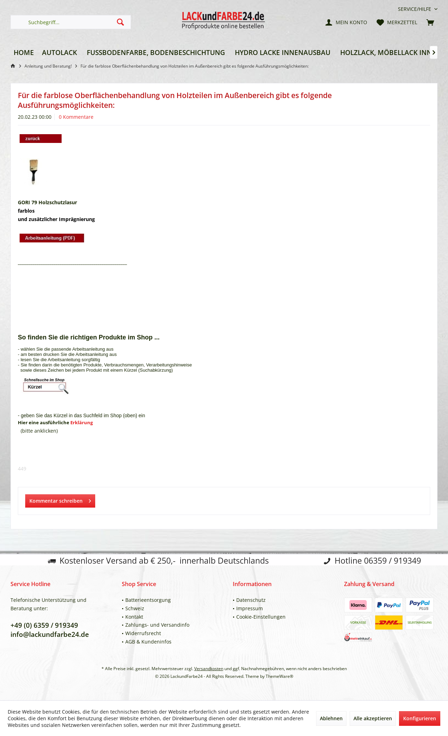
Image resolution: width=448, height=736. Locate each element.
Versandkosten (208, 669)
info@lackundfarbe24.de (49, 634)
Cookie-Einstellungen (261, 616)
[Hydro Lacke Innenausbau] (282, 53)
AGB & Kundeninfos (148, 641)
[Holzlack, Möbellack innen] (390, 53)
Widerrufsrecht (143, 633)
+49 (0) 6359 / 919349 (44, 625)
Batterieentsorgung (148, 600)
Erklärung (81, 422)
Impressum (249, 608)
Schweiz (134, 608)
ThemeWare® (279, 676)
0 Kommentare (76, 117)
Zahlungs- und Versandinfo (157, 624)
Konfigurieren (419, 718)
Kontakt (134, 616)
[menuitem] (415, 9)
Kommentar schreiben (60, 499)
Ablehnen (331, 718)
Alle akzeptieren (373, 718)
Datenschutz (251, 600)
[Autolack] (59, 53)
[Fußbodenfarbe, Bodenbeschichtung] (156, 53)
